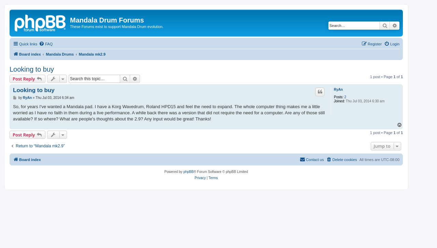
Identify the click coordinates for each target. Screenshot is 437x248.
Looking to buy (32, 69)
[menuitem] (46, 44)
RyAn (338, 89)
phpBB (188, 172)
